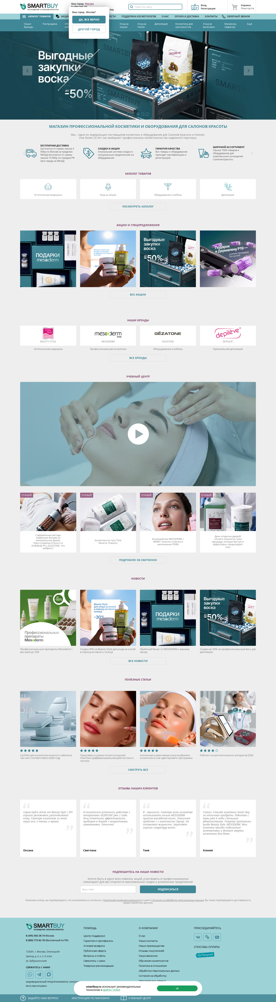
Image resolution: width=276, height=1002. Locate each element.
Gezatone (168, 341)
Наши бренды (28, 25)
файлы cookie (111, 989)
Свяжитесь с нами (94, 960)
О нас (165, 16)
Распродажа (50, 24)
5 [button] (147, 114)
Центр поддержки (94, 936)
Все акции (138, 294)
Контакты (211, 16)
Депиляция (161, 24)
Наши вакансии (148, 955)
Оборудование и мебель (168, 194)
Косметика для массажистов (184, 25)
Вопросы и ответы (94, 955)
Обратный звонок (238, 16)
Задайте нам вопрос (43, 998)
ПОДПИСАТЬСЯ (168, 889)
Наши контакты (148, 941)
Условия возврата (94, 945)
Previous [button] (27, 70)
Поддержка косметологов (139, 16)
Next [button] (248, 70)
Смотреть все (138, 770)
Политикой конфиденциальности (122, 900)
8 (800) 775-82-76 (35, 940)
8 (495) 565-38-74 (35, 935)
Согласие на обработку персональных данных (177, 900)
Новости (110, 16)
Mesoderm (108, 341)
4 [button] (142, 114)
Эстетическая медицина (48, 194)
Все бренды (138, 358)
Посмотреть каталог (138, 206)
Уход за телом (141, 25)
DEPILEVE (228, 341)
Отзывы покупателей (151, 950)
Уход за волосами (209, 25)
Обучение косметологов (153, 960)
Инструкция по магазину (91, 998)
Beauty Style (48, 341)
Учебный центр (139, 998)
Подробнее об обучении (138, 560)
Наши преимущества (151, 945)
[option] (138, 75)
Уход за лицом (124, 25)
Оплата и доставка (187, 16)
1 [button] (128, 114)
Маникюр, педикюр (230, 25)
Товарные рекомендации (99, 965)
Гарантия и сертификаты (98, 941)
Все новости (138, 661)
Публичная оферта (95, 950)
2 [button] (133, 114)
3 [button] (138, 114)
